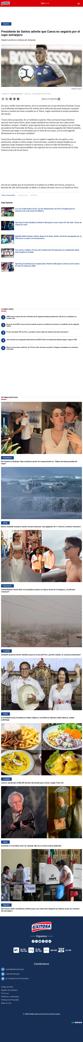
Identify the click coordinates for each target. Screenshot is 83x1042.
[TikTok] (49, 941)
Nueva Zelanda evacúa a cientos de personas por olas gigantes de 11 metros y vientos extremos (41, 527)
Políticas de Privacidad (10, 1000)
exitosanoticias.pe (13, 974)
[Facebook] (33, 941)
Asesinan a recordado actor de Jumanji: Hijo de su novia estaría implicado (31, 846)
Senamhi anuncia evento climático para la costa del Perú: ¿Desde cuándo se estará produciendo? (41, 655)
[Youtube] (39, 941)
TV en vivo (5, 993)
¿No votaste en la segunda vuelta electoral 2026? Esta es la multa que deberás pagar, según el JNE (41, 339)
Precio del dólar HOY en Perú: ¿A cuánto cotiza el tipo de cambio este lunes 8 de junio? (37, 332)
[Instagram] (43, 941)
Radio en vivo (6, 1003)
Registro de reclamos (9, 990)
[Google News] (46, 941)
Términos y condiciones (10, 997)
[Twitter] (36, 941)
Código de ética (7, 987)
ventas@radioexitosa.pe (15, 969)
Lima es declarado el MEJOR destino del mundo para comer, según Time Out (32, 783)
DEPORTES (34, 195)
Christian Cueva (23, 195)
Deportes (6, 24)
